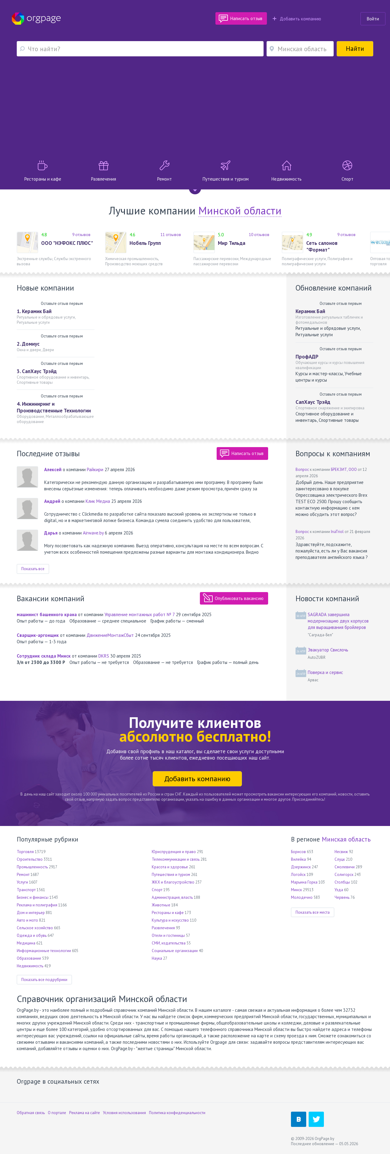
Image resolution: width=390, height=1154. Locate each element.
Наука (157, 958)
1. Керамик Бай (34, 311)
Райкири (95, 469)
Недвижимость (30, 966)
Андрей (52, 501)
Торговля (25, 851)
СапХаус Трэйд (313, 402)
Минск (296, 889)
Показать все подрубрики (44, 979)
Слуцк (340, 859)
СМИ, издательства (169, 943)
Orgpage (36, 18)
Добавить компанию (297, 19)
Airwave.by (93, 533)
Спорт (157, 889)
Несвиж (341, 851)
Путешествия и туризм (171, 874)
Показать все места (313, 912)
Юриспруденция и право (174, 851)
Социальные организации (175, 950)
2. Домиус (28, 344)
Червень (342, 897)
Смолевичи (345, 867)
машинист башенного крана (47, 614)
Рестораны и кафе (168, 912)
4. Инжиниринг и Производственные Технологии (54, 407)
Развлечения (163, 927)
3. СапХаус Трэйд (37, 371)
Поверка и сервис (325, 672)
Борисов (298, 851)
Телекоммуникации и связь (176, 859)
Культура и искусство (170, 920)
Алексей (53, 469)
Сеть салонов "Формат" (322, 246)
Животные (161, 905)
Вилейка (298, 859)
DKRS (103, 656)
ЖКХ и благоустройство (173, 882)
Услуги (22, 882)
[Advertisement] (195, 108)
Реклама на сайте (84, 1112)
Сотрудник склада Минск (44, 656)
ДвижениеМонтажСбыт (110, 635)
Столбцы (342, 882)
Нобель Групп (145, 243)
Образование (29, 958)
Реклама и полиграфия (37, 905)
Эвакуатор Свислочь (328, 650)
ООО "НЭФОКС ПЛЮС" (67, 243)
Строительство (30, 859)
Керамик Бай (310, 311)
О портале (57, 1112)
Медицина (26, 943)
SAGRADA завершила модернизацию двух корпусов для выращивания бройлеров (338, 621)
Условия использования (124, 1112)
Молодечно (302, 897)
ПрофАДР (307, 356)
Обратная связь (31, 1112)
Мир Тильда (231, 243)
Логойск (298, 874)
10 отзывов (259, 234)
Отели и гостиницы (168, 935)
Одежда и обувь (32, 935)
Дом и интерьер (31, 912)
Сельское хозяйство (35, 927)
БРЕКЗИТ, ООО (344, 469)
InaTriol (337, 531)
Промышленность (32, 867)
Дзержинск (301, 867)
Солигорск (344, 874)
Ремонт (23, 874)
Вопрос (302, 469)
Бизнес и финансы (32, 897)
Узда (339, 889)
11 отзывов (171, 234)
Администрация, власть (172, 897)
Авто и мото (27, 920)
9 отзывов (81, 234)
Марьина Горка (304, 882)
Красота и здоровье (170, 867)
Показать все (32, 568)
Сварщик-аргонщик (38, 635)
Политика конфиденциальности (177, 1112)
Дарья (51, 533)
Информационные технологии (44, 950)
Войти (373, 19)
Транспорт (26, 889)
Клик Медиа (98, 501)
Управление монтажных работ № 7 (140, 614)
